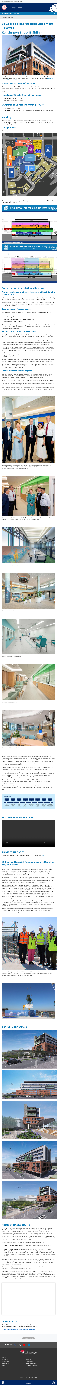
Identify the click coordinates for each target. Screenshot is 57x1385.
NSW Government (6, 1357)
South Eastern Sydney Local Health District (13, 1)
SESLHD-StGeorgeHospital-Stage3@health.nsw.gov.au (18, 1329)
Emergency (28, 1382)
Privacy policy (29, 1361)
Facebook (15, 1345)
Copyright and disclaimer (32, 1365)
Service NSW (5, 1359)
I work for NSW (5, 1361)
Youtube (24, 1345)
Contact (3, 1365)
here (43, 855)
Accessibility (29, 1359)
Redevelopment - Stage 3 (10, 13)
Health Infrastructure (27, 1267)
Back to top (28, 1338)
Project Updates (7, 17)
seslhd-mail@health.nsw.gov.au (28, 1377)
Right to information (31, 1363)
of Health (6, 1363)
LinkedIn (29, 1345)
